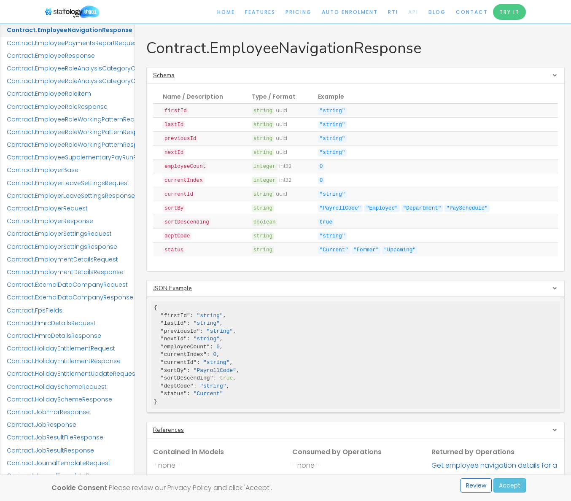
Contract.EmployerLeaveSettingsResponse (71, 195)
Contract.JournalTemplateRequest (58, 463)
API (413, 12)
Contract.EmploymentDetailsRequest (62, 259)
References (168, 430)
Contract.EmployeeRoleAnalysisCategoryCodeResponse (71, 81)
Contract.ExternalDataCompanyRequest (67, 284)
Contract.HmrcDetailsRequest (51, 323)
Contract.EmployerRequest (47, 208)
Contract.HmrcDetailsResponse (54, 335)
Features (260, 12)
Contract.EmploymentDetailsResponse (65, 272)
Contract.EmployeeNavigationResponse (69, 30)
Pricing (299, 12)
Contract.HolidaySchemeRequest (57, 386)
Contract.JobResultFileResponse (55, 437)
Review (476, 485)
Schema (164, 75)
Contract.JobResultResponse (50, 450)
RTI (393, 12)
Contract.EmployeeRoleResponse (57, 106)
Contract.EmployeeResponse (51, 55)
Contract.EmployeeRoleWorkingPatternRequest (71, 119)
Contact (472, 12)
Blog (437, 12)
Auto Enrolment (350, 12)
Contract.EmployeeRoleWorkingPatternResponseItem (71, 144)
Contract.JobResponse (41, 424)
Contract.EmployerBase (42, 170)
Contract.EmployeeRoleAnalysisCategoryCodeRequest (71, 68)
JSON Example (172, 288)
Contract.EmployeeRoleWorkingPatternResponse (71, 132)
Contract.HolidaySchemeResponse (59, 399)
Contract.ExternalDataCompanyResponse (70, 297)
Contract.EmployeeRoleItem (49, 93)
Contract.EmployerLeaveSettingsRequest (68, 183)
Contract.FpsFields (34, 310)
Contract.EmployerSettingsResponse (62, 246)
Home (226, 12)
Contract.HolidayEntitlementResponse (64, 361)
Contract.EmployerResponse (50, 221)
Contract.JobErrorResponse (48, 412)
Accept (509, 485)
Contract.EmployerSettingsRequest (59, 233)
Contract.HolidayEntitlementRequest (61, 348)
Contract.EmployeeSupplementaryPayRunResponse (71, 157)
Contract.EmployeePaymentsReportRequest (71, 43)
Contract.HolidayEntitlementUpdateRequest (71, 373)
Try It (509, 12)
